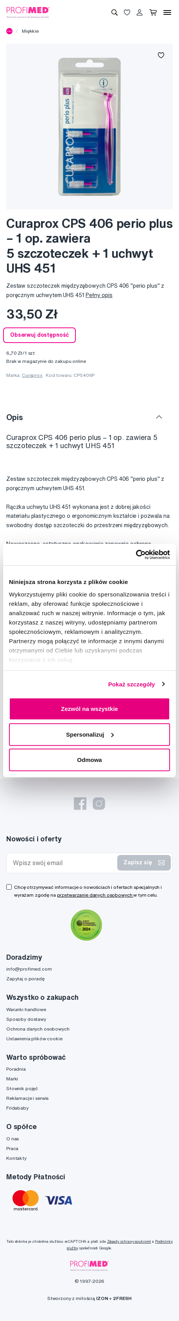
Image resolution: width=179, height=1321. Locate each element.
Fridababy (17, 1107)
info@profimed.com (29, 968)
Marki (12, 1078)
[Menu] (167, 12)
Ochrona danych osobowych (38, 1028)
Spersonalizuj (90, 734)
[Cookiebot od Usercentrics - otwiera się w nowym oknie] (136, 554)
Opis (14, 417)
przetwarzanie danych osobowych (95, 894)
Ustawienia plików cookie (34, 1038)
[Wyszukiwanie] (114, 12)
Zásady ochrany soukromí (129, 1241)
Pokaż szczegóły (131, 684)
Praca (12, 1148)
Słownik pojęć (22, 1088)
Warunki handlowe (26, 1009)
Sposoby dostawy (26, 1019)
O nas (12, 1138)
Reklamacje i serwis (27, 1098)
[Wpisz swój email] (63, 863)
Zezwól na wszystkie (89, 708)
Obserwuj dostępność (39, 335)
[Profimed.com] (28, 12)
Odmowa (89, 759)
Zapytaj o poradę (25, 978)
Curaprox (32, 375)
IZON (102, 1298)
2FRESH (122, 1298)
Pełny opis (99, 295)
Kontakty (16, 1158)
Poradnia (16, 1068)
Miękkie (30, 30)
